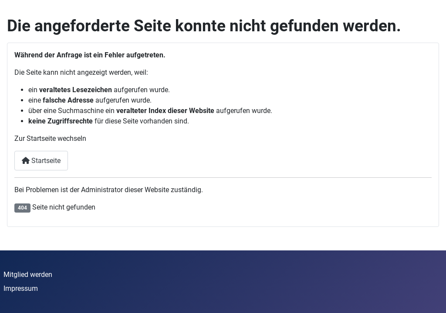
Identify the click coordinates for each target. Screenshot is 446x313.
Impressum (20, 288)
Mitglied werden (27, 274)
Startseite (41, 160)
